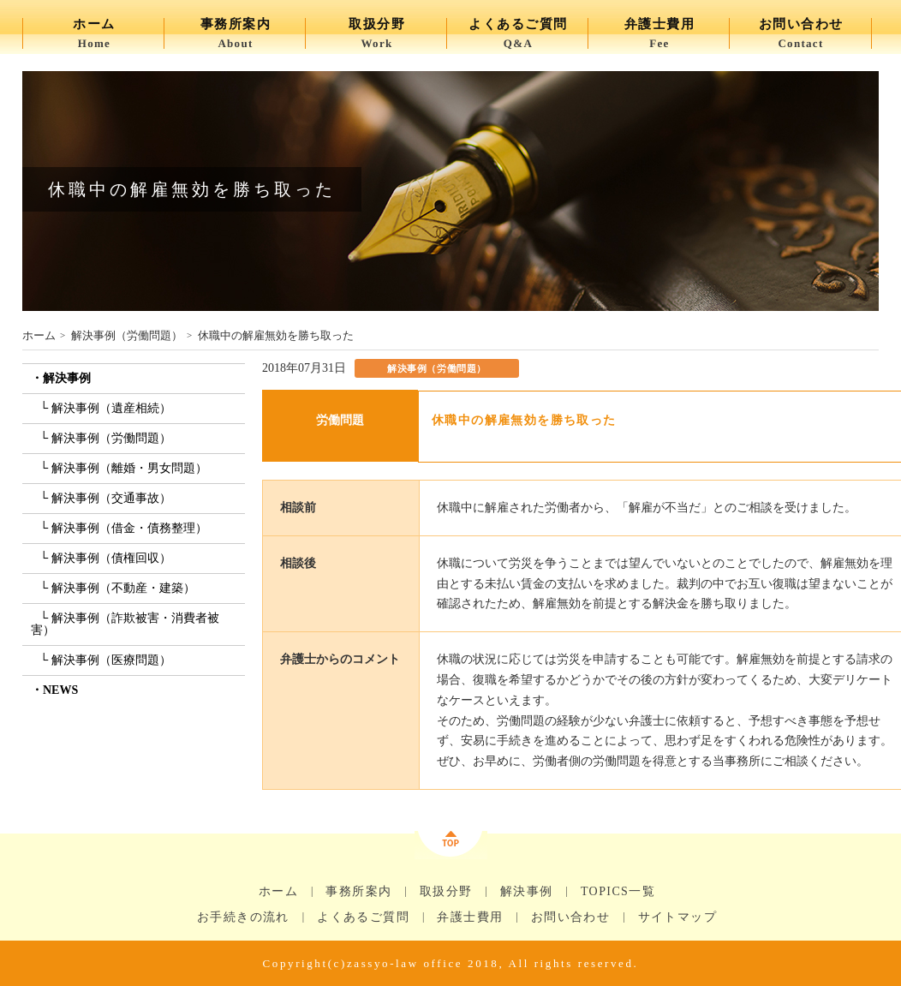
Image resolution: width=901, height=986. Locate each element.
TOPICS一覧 (618, 892)
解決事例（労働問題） (126, 335)
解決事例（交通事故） (111, 498)
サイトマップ (677, 917)
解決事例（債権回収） (111, 558)
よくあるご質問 (363, 917)
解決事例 (67, 378)
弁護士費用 (470, 917)
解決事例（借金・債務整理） (129, 528)
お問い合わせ (570, 917)
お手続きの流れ (243, 917)
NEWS (60, 690)
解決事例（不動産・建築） (123, 588)
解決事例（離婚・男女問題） (129, 468)
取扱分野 (446, 892)
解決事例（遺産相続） (111, 408)
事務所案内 (358, 892)
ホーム (39, 335)
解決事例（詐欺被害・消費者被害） (125, 624)
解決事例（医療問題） (111, 660)
